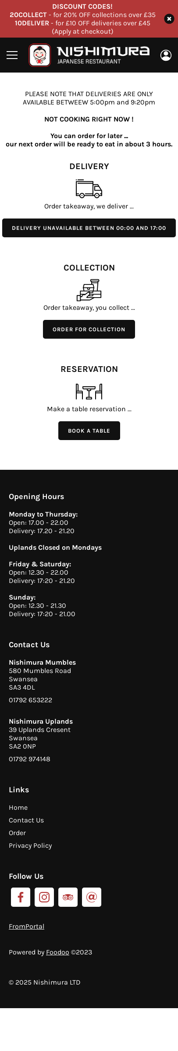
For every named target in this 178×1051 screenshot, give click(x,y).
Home (18, 807)
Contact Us (26, 820)
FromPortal (26, 926)
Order (17, 833)
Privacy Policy (30, 845)
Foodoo (57, 952)
